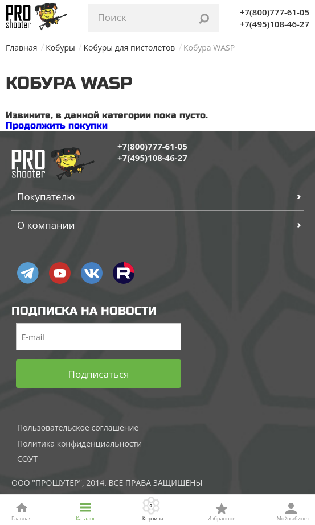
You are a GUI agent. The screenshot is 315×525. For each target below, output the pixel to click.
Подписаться (98, 374)
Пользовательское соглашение (77, 427)
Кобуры (60, 47)
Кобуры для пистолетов (129, 47)
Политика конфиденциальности (79, 443)
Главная (22, 47)
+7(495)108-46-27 (274, 24)
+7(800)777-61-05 (274, 12)
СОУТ (27, 458)
